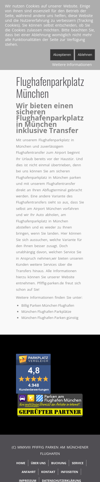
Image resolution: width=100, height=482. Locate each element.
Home (20, 463)
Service (77, 463)
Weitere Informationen (72, 64)
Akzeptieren (62, 54)
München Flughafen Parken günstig (49, 317)
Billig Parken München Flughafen (47, 305)
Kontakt (48, 472)
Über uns (38, 463)
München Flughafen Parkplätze (46, 311)
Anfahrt (28, 472)
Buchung (58, 463)
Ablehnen (85, 54)
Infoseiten (69, 472)
